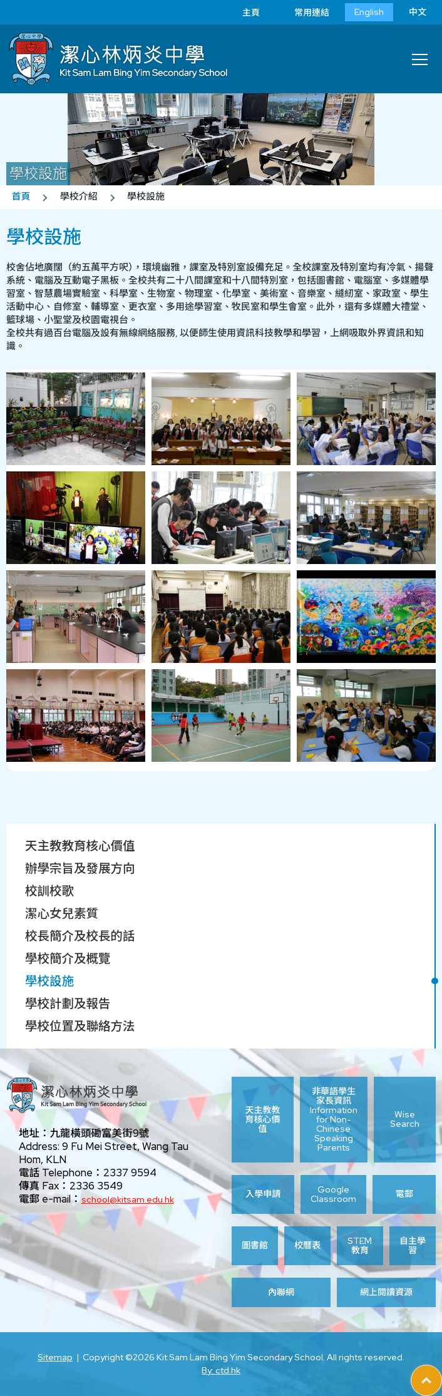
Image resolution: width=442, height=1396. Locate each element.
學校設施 (49, 981)
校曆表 (307, 1245)
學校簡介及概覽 (68, 958)
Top (441, 1371)
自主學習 (412, 1245)
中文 (417, 12)
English (369, 12)
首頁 (20, 196)
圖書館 (255, 1245)
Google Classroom (333, 1194)
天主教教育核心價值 (80, 846)
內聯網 (281, 1292)
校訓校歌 (49, 891)
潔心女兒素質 (61, 913)
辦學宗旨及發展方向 (80, 868)
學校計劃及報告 (68, 1003)
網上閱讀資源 (386, 1292)
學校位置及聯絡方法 (80, 1026)
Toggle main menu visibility (420, 55)
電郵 (404, 1193)
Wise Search (404, 1119)
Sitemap (55, 1357)
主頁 (242, 12)
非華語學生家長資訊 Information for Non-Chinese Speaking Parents (333, 1119)
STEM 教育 (359, 1245)
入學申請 (262, 1193)
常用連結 (302, 12)
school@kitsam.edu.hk (127, 1199)
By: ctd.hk (221, 1370)
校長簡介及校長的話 (80, 936)
